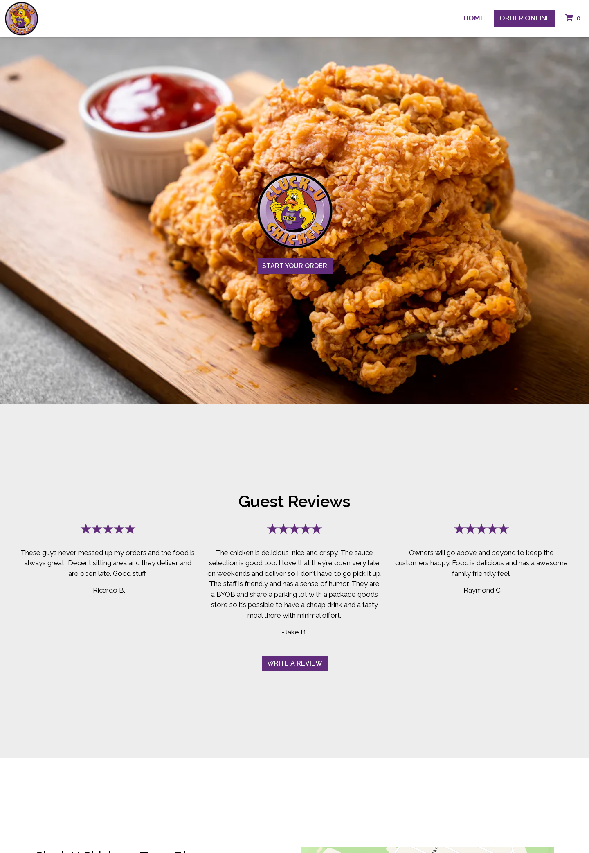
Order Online (524, 18)
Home (473, 18)
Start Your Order (294, 266)
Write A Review (294, 663)
